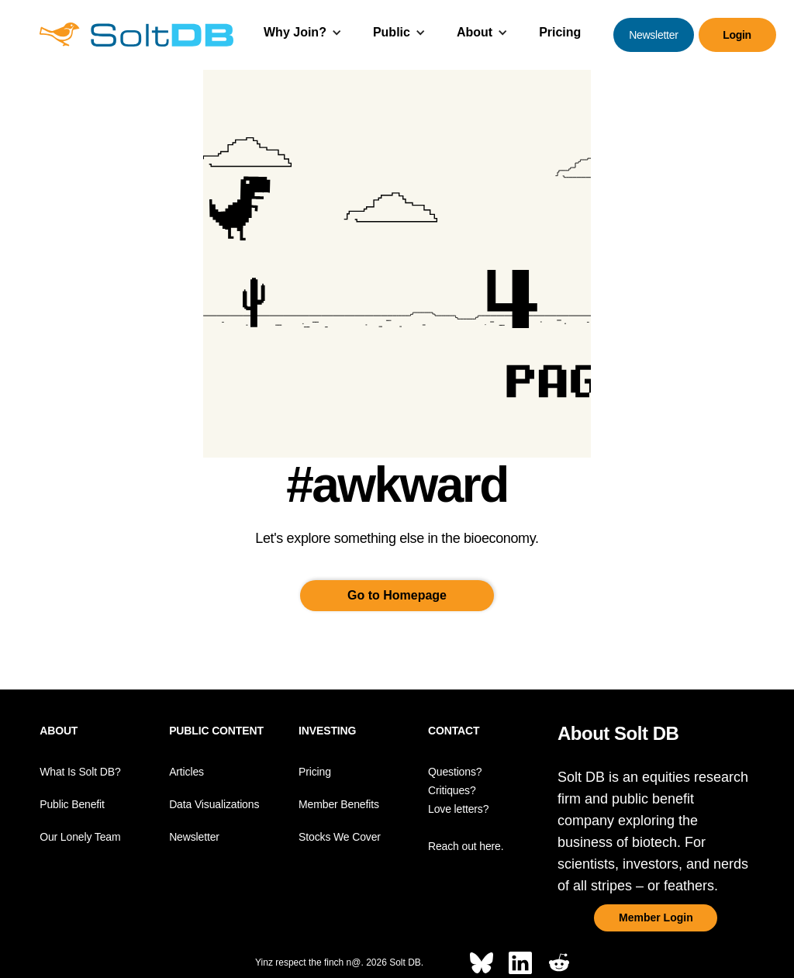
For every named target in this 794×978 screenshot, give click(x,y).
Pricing (560, 32)
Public (391, 32)
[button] (302, 34)
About (474, 32)
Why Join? (295, 32)
